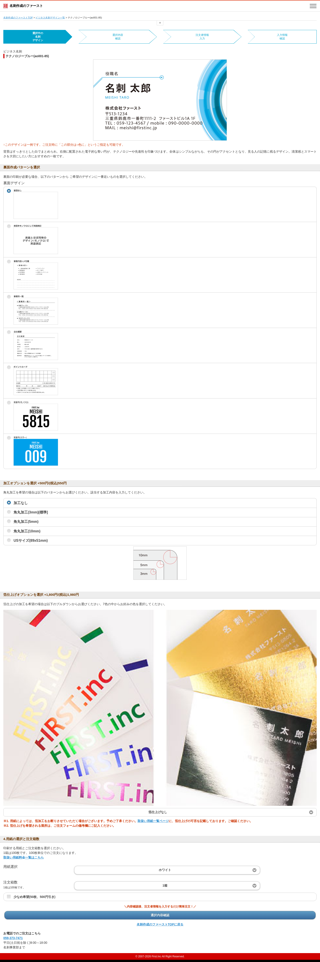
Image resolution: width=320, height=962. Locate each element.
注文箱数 (14, 884)
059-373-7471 (13, 938)
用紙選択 (10, 867)
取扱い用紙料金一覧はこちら (23, 857)
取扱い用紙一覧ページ (153, 821)
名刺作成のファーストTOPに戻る (160, 924)
